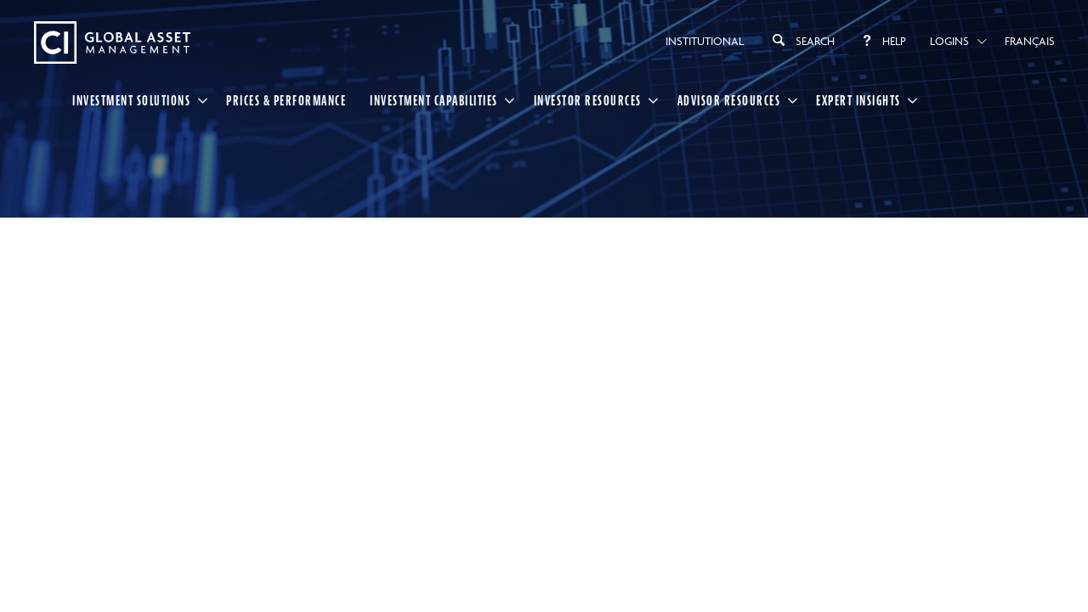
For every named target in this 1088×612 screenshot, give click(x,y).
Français (1030, 41)
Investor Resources (588, 100)
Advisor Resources (729, 100)
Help (882, 41)
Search (801, 39)
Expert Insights (858, 100)
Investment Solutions (131, 100)
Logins (949, 41)
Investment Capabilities (434, 100)
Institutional (705, 41)
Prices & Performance (286, 100)
